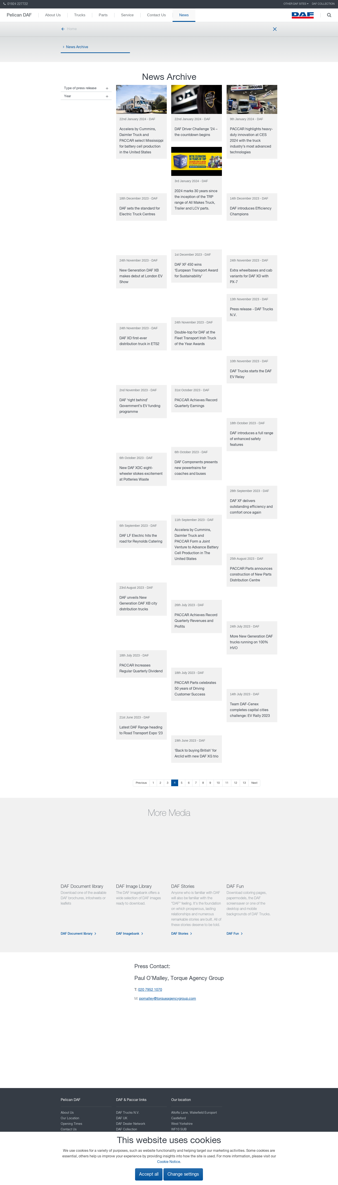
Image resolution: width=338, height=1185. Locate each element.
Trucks (79, 15)
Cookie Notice (168, 1162)
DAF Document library (76, 933)
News (184, 15)
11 (226, 783)
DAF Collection (323, 4)
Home (69, 29)
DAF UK (121, 1118)
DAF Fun (233, 933)
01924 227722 (15, 4)
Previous (141, 783)
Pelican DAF (19, 15)
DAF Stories (179, 933)
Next (254, 783)
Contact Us (156, 15)
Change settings (183, 1174)
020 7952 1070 (150, 990)
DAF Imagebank (127, 933)
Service (127, 15)
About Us (53, 15)
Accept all (149, 1174)
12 (235, 783)
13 (244, 783)
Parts (103, 15)
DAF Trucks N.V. (128, 1112)
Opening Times (71, 1123)
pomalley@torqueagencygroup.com (167, 999)
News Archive (75, 47)
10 (218, 783)
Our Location (70, 1118)
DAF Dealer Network (130, 1123)
